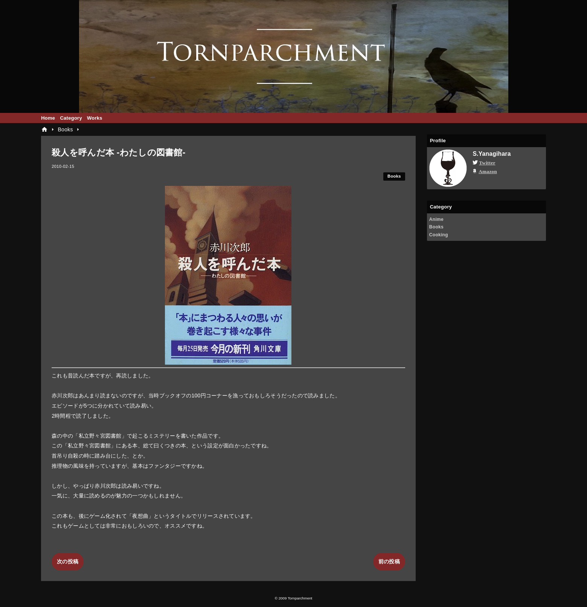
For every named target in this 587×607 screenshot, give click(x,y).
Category (71, 118)
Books (394, 176)
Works (94, 118)
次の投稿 (67, 561)
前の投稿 (389, 561)
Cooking (438, 234)
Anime (436, 219)
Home (48, 118)
